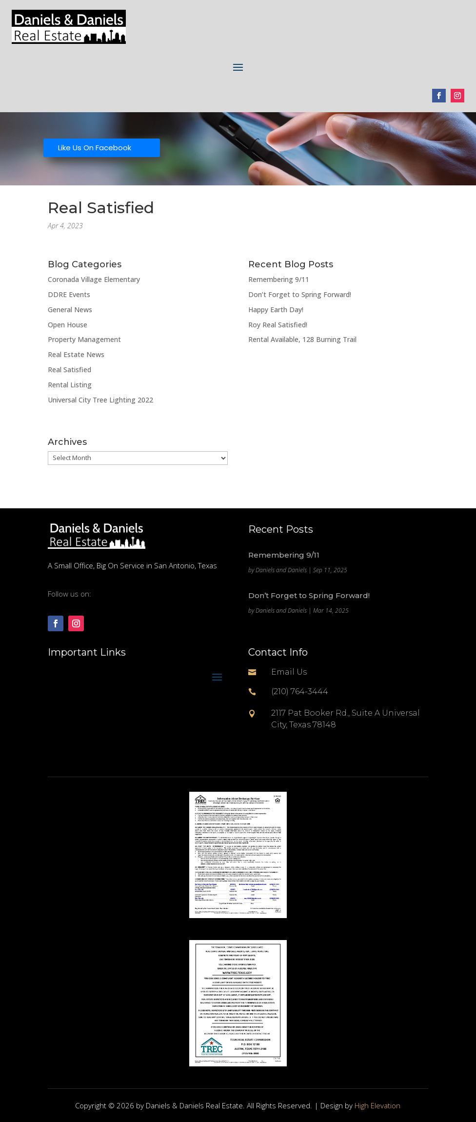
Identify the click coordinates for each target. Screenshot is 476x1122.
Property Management (84, 339)
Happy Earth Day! (275, 309)
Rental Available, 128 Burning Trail (302, 339)
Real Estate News (76, 354)
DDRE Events (69, 294)
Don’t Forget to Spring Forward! (299, 294)
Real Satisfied (69, 369)
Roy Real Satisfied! (277, 324)
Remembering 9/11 (278, 279)
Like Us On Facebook (94, 147)
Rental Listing (70, 384)
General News (70, 309)
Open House (67, 324)
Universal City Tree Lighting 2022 (100, 399)
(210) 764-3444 (299, 691)
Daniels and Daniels (281, 570)
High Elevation (377, 1105)
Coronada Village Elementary (94, 279)
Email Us (289, 672)
